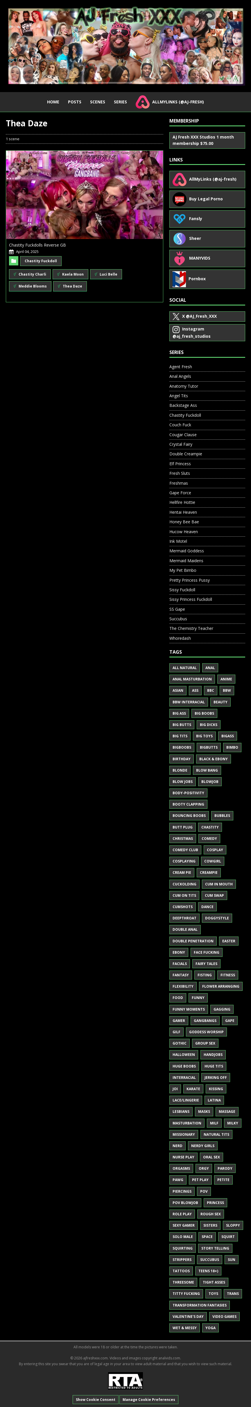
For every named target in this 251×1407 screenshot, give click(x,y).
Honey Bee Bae (184, 521)
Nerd (177, 1145)
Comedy (209, 838)
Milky (232, 1123)
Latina (214, 1100)
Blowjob (209, 781)
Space (207, 1236)
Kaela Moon (70, 274)
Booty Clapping (188, 804)
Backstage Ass (183, 405)
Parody (225, 1168)
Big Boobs (204, 713)
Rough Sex (210, 1214)
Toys (213, 1293)
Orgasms (181, 1168)
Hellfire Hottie (182, 502)
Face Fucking (206, 952)
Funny (198, 997)
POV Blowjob (185, 1202)
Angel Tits (178, 395)
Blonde (180, 770)
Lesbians (181, 1111)
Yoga (210, 1327)
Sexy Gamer (184, 1225)
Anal (210, 667)
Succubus (178, 618)
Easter (228, 941)
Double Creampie (185, 454)
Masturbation (187, 1123)
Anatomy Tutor (183, 386)
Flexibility (183, 986)
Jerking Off (216, 1077)
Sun (231, 1259)
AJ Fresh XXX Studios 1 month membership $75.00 (203, 140)
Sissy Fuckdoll (182, 589)
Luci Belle (106, 274)
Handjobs (213, 1054)
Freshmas (178, 483)
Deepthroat (184, 918)
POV (204, 1191)
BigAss (227, 736)
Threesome (183, 1282)
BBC (210, 690)
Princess (215, 1202)
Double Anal (185, 929)
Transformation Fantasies (200, 1305)
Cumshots (183, 906)
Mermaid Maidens (186, 560)
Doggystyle (217, 918)
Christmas (183, 838)
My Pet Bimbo (182, 570)
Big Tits (180, 736)
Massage (227, 1111)
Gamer (179, 1020)
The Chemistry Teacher (191, 628)
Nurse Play (183, 1157)
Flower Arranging (220, 986)
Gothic (180, 1043)
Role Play (182, 1214)
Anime (226, 679)
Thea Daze (70, 286)
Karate (193, 1088)
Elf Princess (180, 463)
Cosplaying (184, 861)
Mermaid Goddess (186, 551)
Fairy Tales (206, 963)
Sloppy (233, 1225)
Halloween (184, 1054)
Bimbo (232, 747)
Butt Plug (183, 827)
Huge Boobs (184, 1066)
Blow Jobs (183, 781)
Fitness (227, 975)
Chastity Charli (30, 274)
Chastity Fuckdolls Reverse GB (37, 245)
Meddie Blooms (30, 286)
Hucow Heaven (183, 531)
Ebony (179, 952)
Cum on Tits (184, 895)
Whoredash (180, 638)
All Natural (185, 667)
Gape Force (180, 492)
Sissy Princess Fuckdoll (190, 599)
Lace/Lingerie (186, 1100)
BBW (227, 690)
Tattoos (181, 1270)
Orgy (204, 1168)
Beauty (220, 702)
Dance (207, 906)
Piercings (182, 1191)
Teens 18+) (208, 1270)
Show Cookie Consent (95, 1399)
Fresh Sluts (179, 473)
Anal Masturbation (192, 679)
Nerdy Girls (202, 1145)
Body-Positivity (188, 792)
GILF (176, 1031)
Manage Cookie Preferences (149, 1399)
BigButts (209, 747)
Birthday (182, 758)
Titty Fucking (186, 1293)
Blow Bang (207, 770)
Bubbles (222, 815)
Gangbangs (205, 1020)
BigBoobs (182, 747)
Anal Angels (180, 376)
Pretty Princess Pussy (189, 580)
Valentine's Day (188, 1316)
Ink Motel (178, 541)
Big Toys (204, 736)
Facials (180, 963)
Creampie (209, 872)
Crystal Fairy (180, 444)
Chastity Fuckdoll (41, 260)
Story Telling (215, 1248)
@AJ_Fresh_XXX (195, 316)
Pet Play (200, 1179)
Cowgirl (212, 861)
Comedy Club (185, 849)
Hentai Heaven (183, 512)
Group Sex (205, 1043)
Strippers (182, 1259)
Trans (233, 1293)
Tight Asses (214, 1282)
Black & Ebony (213, 758)
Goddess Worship (206, 1031)
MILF (214, 1123)
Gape (229, 1020)
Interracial (184, 1077)
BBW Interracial (189, 702)
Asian (178, 690)
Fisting (205, 975)
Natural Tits (216, 1134)
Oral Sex (211, 1157)
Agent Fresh (180, 366)
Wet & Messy (185, 1327)
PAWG (178, 1179)
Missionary (184, 1134)
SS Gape (177, 609)
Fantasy (181, 975)
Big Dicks (208, 724)
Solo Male (183, 1236)
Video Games (224, 1316)
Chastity (210, 827)
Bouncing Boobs (189, 815)
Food (178, 997)
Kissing (216, 1088)
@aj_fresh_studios (192, 332)
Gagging (222, 1009)
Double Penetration (193, 941)
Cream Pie (182, 872)
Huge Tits (214, 1066)
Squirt (228, 1236)
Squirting (183, 1248)
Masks (204, 1111)
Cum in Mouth (219, 884)
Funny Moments (189, 1009)
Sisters (210, 1225)
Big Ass (179, 713)
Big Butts (182, 724)
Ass (195, 690)
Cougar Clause (183, 434)
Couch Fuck (180, 424)
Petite (223, 1179)
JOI (175, 1088)
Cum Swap (214, 895)
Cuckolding (184, 884)
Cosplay (215, 849)
